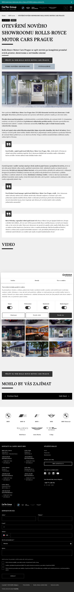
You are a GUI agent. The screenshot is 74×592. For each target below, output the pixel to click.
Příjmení (40, 515)
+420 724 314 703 (6, 490)
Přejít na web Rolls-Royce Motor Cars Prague (27, 60)
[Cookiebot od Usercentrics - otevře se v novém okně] (64, 275)
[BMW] (22, 7)
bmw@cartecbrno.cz (29, 475)
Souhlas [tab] (13, 280)
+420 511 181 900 (28, 473)
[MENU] (71, 8)
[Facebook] (45, 473)
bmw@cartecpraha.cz (29, 458)
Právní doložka (26, 585)
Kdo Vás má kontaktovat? (8, 540)
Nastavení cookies (55, 585)
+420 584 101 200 (6, 473)
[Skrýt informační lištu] (71, 2)
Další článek (63, 396)
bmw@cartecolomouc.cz (7, 475)
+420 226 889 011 (28, 456)
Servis (45, 450)
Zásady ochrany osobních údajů (40, 585)
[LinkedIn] (53, 473)
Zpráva (3, 548)
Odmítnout (13, 315)
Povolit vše (60, 315)
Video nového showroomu (17, 66)
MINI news (11, 15)
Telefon (4, 531)
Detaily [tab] (37, 280)
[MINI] (28, 8)
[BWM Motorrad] (35, 8)
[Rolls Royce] (43, 8)
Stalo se (13, 20)
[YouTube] (58, 473)
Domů (3, 15)
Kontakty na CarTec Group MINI (14, 446)
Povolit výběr (37, 315)
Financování (46, 452)
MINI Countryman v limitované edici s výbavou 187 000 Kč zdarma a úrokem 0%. (23, 2)
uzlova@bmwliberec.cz (7, 492)
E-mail (4, 523)
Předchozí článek (12, 396)
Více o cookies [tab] (61, 280)
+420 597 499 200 (6, 456)
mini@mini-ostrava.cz (7, 458)
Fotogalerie (44, 66)
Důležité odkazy (50, 446)
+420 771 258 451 (49, 483)
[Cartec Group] (9, 8)
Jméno (4, 515)
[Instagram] (49, 473)
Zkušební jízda (47, 455)
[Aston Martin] (53, 8)
